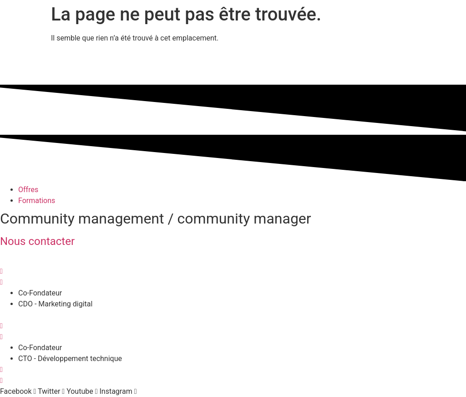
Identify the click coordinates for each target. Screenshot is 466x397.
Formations (36, 200)
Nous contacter (37, 241)
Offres (28, 189)
